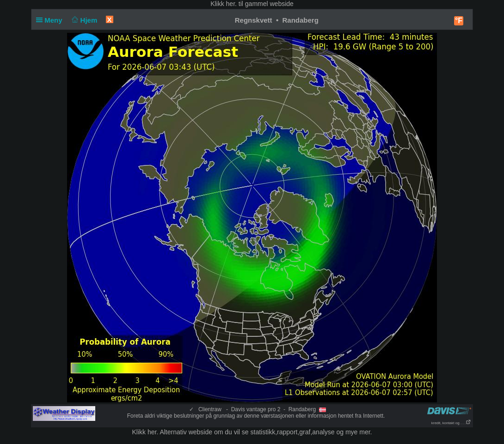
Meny (51, 20)
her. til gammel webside (260, 3)
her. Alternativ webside (180, 432)
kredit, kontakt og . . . (451, 423)
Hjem (83, 20)
